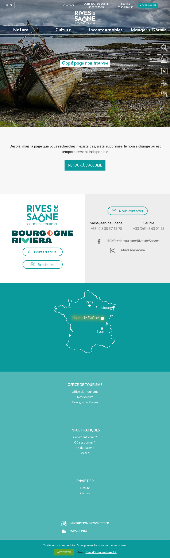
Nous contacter (127, 210)
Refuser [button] (80, 552)
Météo (85, 453)
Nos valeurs (85, 397)
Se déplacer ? (85, 448)
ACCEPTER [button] (64, 552)
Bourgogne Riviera (85, 402)
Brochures (42, 264)
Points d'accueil (42, 251)
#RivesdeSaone (127, 250)
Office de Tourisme (85, 392)
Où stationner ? (85, 442)
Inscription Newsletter (85, 523)
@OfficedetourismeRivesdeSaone (127, 240)
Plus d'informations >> (101, 552)
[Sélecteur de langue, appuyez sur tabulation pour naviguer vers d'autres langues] (8, 5)
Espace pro (74, 531)
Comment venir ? (85, 437)
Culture (85, 493)
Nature (85, 488)
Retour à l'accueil (85, 165)
